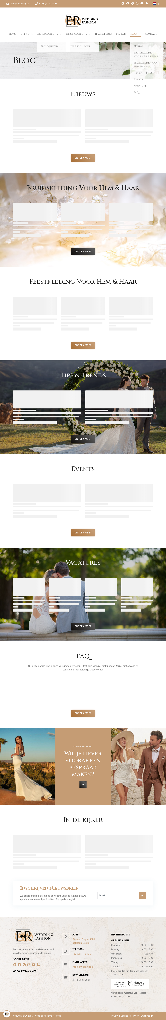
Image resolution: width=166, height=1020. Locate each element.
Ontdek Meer (83, 157)
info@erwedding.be (82, 966)
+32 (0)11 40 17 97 (82, 953)
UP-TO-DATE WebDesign (141, 1016)
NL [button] (156, 3)
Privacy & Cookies (120, 1016)
